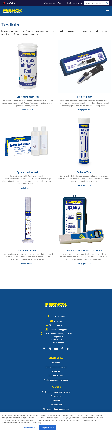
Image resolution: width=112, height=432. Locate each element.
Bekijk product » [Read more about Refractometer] (84, 110)
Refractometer (84, 96)
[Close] (108, 418)
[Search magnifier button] (107, 3)
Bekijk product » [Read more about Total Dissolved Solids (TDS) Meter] (84, 263)
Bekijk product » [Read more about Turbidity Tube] (84, 185)
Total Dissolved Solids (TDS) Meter (84, 250)
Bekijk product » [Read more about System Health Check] (27, 188)
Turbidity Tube (84, 172)
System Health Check (28, 172)
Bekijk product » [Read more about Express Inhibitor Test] (27, 110)
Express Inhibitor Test (28, 96)
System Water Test (27, 250)
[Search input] (95, 3)
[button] (107, 11)
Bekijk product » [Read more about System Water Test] (27, 263)
